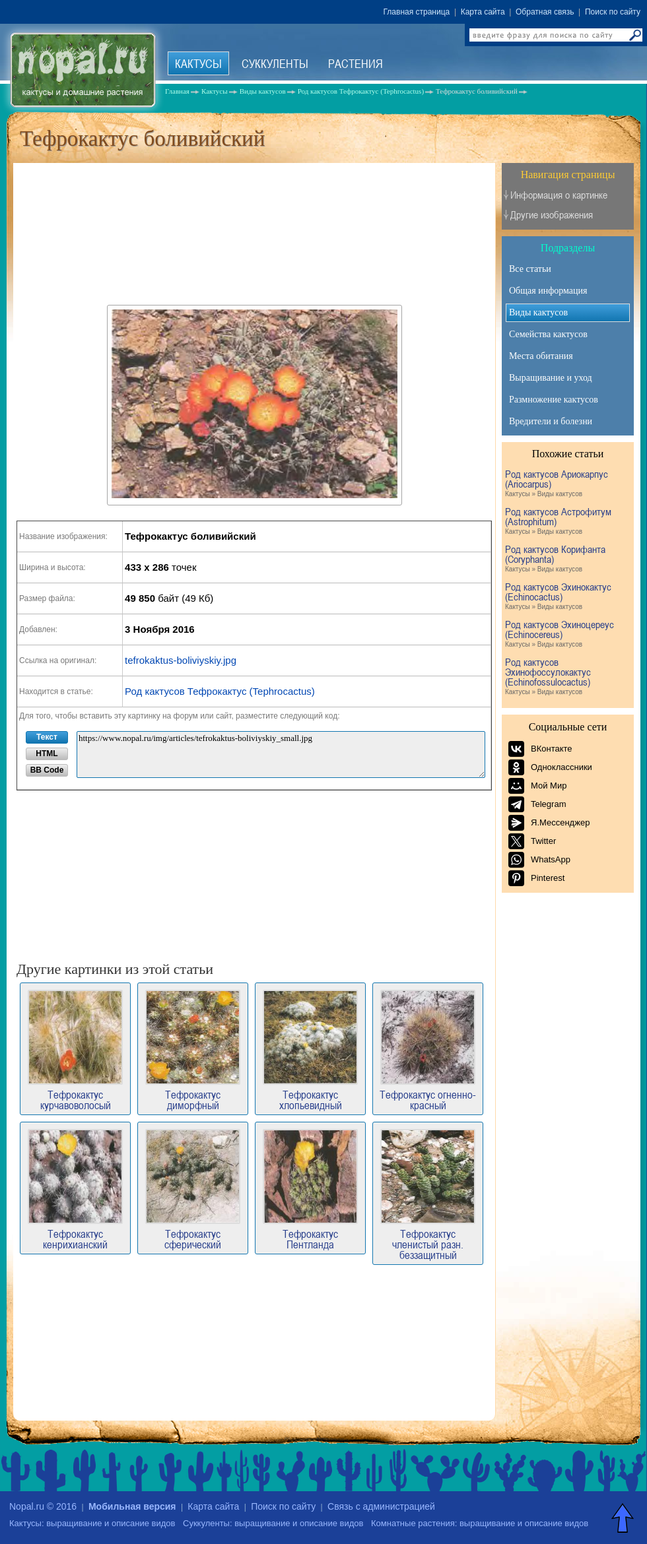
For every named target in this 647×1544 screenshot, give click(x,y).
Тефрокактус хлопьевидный (310, 1050)
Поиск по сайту (612, 11)
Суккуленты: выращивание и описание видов (273, 1523)
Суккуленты (275, 63)
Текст (46, 737)
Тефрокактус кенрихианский (75, 1189)
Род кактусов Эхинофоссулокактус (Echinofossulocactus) (566, 677)
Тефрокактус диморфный (192, 1050)
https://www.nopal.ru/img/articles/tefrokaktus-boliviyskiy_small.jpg (281, 754)
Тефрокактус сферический (192, 1189)
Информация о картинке (558, 195)
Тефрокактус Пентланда (310, 1189)
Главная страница (417, 11)
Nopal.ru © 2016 (43, 1506)
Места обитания (541, 356)
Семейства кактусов (548, 334)
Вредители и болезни (550, 421)
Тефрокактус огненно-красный (428, 1050)
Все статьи (530, 269)
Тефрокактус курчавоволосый (75, 1050)
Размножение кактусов (553, 399)
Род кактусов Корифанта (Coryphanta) (566, 559)
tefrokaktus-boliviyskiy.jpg (180, 660)
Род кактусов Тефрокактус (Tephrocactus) (220, 691)
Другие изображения (551, 215)
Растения (355, 63)
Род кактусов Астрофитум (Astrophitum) (566, 521)
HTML (46, 753)
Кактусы (198, 63)
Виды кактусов (538, 312)
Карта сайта (483, 11)
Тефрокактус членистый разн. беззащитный (427, 1194)
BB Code (47, 770)
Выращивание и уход (550, 378)
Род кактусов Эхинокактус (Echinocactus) (566, 597)
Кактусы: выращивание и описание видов (92, 1523)
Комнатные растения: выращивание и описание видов (479, 1523)
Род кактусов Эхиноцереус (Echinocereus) (566, 634)
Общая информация (548, 291)
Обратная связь (545, 11)
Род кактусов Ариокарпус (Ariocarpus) (566, 484)
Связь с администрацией (381, 1506)
